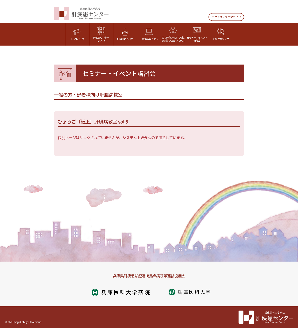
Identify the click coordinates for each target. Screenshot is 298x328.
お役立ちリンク (221, 34)
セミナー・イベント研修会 (197, 34)
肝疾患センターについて (101, 34)
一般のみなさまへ (149, 34)
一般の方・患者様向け (77, 94)
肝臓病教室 (111, 94)
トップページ (77, 34)
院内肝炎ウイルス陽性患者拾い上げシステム (173, 34)
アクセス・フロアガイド (226, 17)
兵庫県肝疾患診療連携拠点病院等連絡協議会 (149, 275)
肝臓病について (125, 34)
